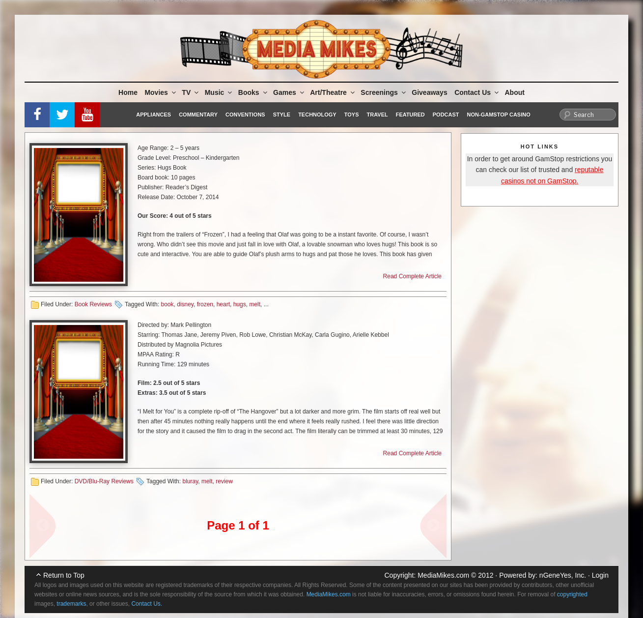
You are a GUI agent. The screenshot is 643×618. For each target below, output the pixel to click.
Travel (377, 115)
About (515, 92)
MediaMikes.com (443, 575)
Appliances (153, 115)
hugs (239, 304)
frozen (205, 304)
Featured (410, 115)
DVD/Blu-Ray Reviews (104, 481)
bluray (190, 481)
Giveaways (429, 92)
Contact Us (477, 92)
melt (254, 304)
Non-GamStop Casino (499, 115)
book (167, 304)
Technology (317, 115)
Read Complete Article (412, 276)
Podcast (446, 115)
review (224, 481)
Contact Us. (146, 603)
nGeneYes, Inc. (562, 575)
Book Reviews (93, 304)
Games (289, 92)
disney (185, 304)
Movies (160, 92)
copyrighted (572, 594)
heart (223, 304)
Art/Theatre (333, 92)
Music (219, 92)
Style (281, 115)
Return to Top (63, 575)
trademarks (71, 603)
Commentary (198, 115)
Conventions (245, 115)
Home (128, 92)
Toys (351, 115)
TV (191, 92)
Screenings (384, 92)
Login (600, 575)
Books (253, 92)
